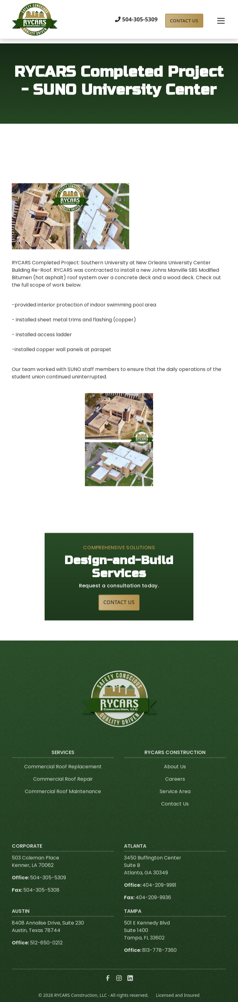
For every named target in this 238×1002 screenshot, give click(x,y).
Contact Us (184, 21)
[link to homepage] (35, 19)
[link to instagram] (119, 985)
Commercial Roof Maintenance (63, 798)
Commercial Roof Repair (63, 786)
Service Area (175, 798)
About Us (175, 774)
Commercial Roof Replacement (63, 774)
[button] (214, 21)
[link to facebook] (108, 985)
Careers (175, 786)
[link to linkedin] (130, 985)
